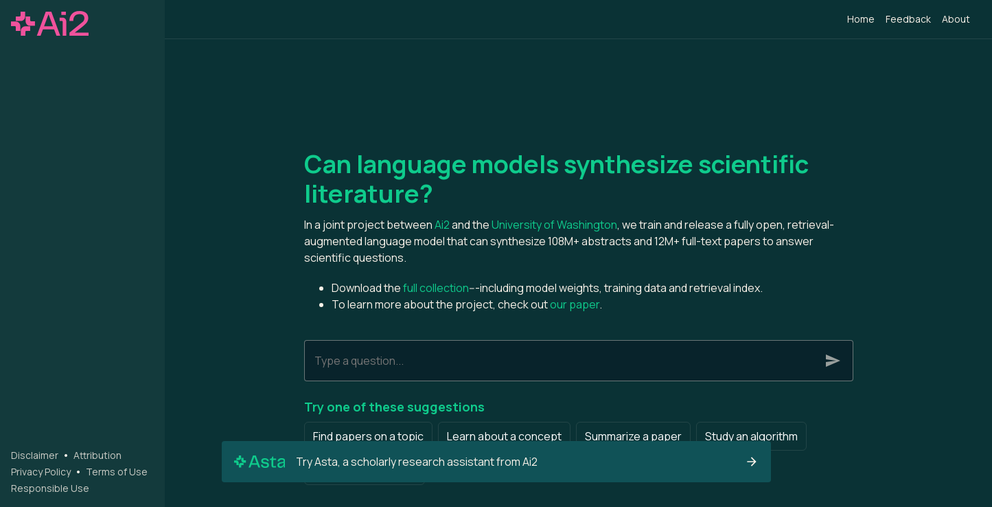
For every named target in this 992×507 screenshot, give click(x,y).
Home (861, 18)
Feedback (908, 18)
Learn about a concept (504, 436)
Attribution (97, 455)
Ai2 (442, 224)
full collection (436, 287)
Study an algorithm (751, 436)
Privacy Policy (41, 471)
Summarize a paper (633, 436)
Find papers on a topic (368, 436)
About (956, 18)
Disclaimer (34, 455)
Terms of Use (117, 471)
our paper (574, 304)
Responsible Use (50, 488)
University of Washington (554, 224)
